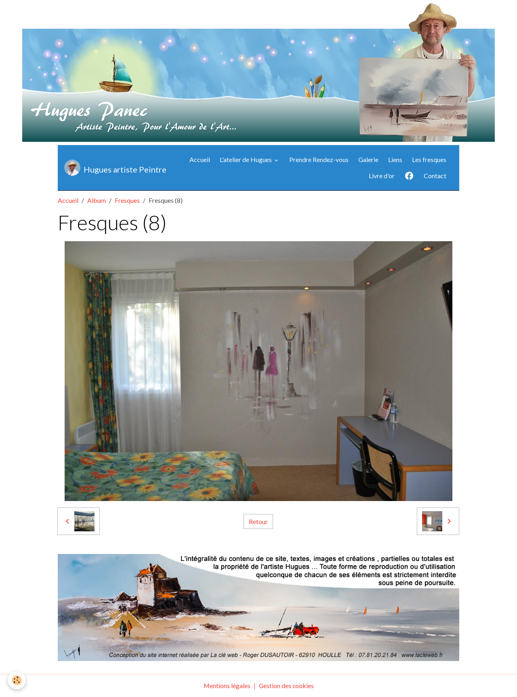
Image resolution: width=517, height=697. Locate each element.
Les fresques (429, 159)
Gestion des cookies (286, 685)
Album (96, 200)
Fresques (127, 200)
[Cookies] (17, 680)
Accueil (199, 159)
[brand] (107, 168)
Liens (395, 159)
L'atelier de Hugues (246, 159)
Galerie (368, 159)
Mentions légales (226, 685)
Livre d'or (382, 175)
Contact (435, 175)
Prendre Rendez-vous (319, 159)
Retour (258, 521)
